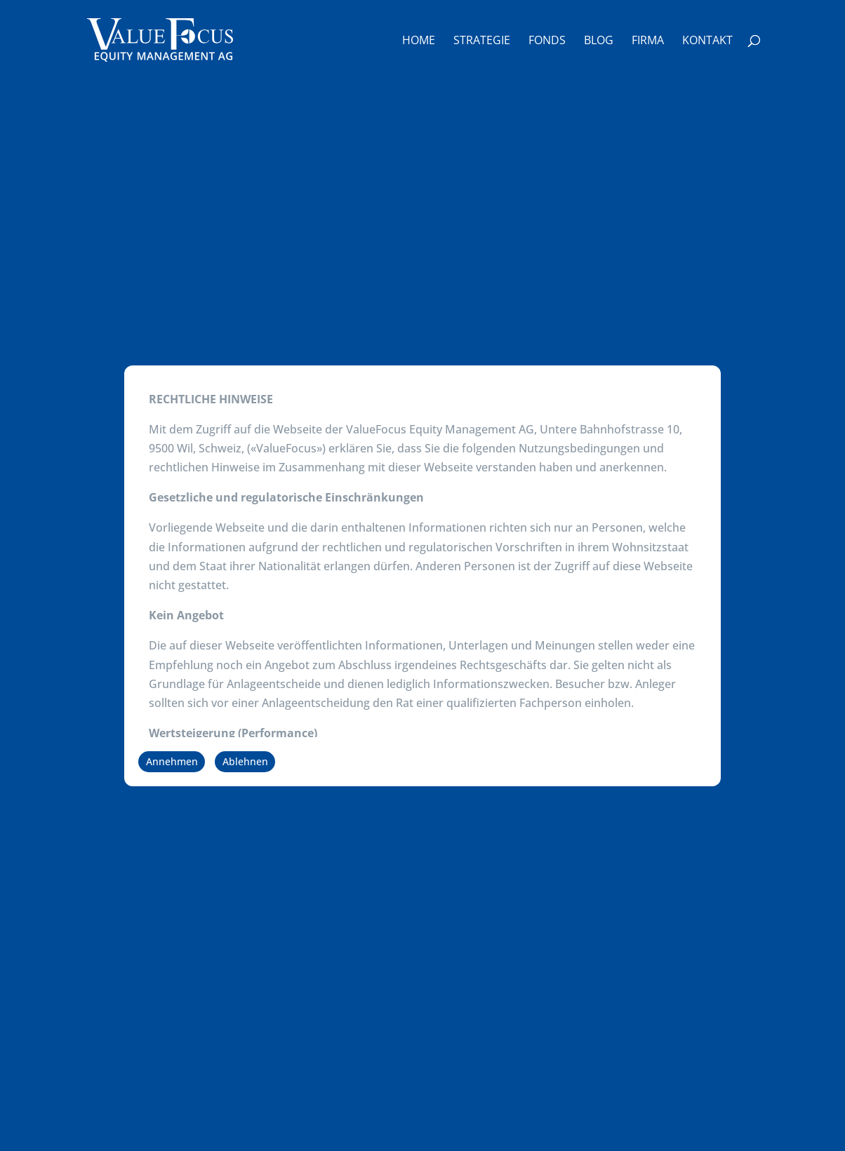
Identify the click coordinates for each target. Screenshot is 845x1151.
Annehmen (172, 761)
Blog (598, 41)
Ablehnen (245, 761)
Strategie (481, 41)
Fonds (547, 41)
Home (418, 41)
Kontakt (707, 41)
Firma (648, 41)
